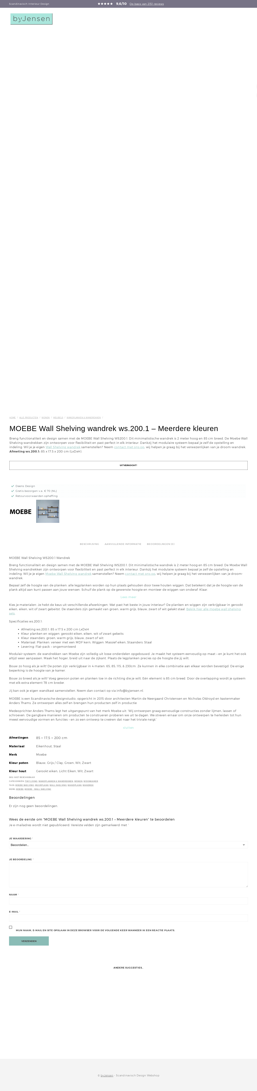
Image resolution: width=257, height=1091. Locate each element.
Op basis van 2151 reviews (147, 3)
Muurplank (42, 785)
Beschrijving (89, 544)
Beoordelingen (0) (160, 544)
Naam (14, 894)
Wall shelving (58, 785)
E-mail (14, 911)
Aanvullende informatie (123, 544)
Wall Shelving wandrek (63, 447)
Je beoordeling (21, 859)
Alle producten (28, 417)
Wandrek (88, 785)
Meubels (58, 417)
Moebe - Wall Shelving (38, 789)
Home (12, 417)
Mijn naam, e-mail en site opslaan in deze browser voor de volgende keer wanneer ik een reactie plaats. (95, 930)
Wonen (46, 417)
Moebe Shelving (24, 785)
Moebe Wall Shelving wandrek (68, 574)
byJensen (107, 1075)
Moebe (20, 789)
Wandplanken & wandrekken (84, 417)
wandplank (75, 785)
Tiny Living (31, 781)
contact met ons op (129, 447)
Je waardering (21, 838)
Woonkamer (90, 781)
